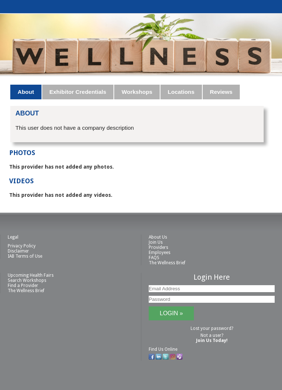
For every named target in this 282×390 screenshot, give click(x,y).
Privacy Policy (22, 246)
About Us (158, 237)
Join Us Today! (212, 340)
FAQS (154, 257)
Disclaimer (18, 251)
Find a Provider (23, 285)
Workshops (137, 92)
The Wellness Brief (167, 262)
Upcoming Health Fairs (31, 275)
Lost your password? (212, 328)
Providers (158, 247)
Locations (181, 92)
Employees (159, 252)
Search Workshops (27, 280)
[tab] (26, 92)
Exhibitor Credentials (78, 92)
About (26, 92)
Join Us (156, 242)
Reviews (221, 92)
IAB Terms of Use (25, 256)
